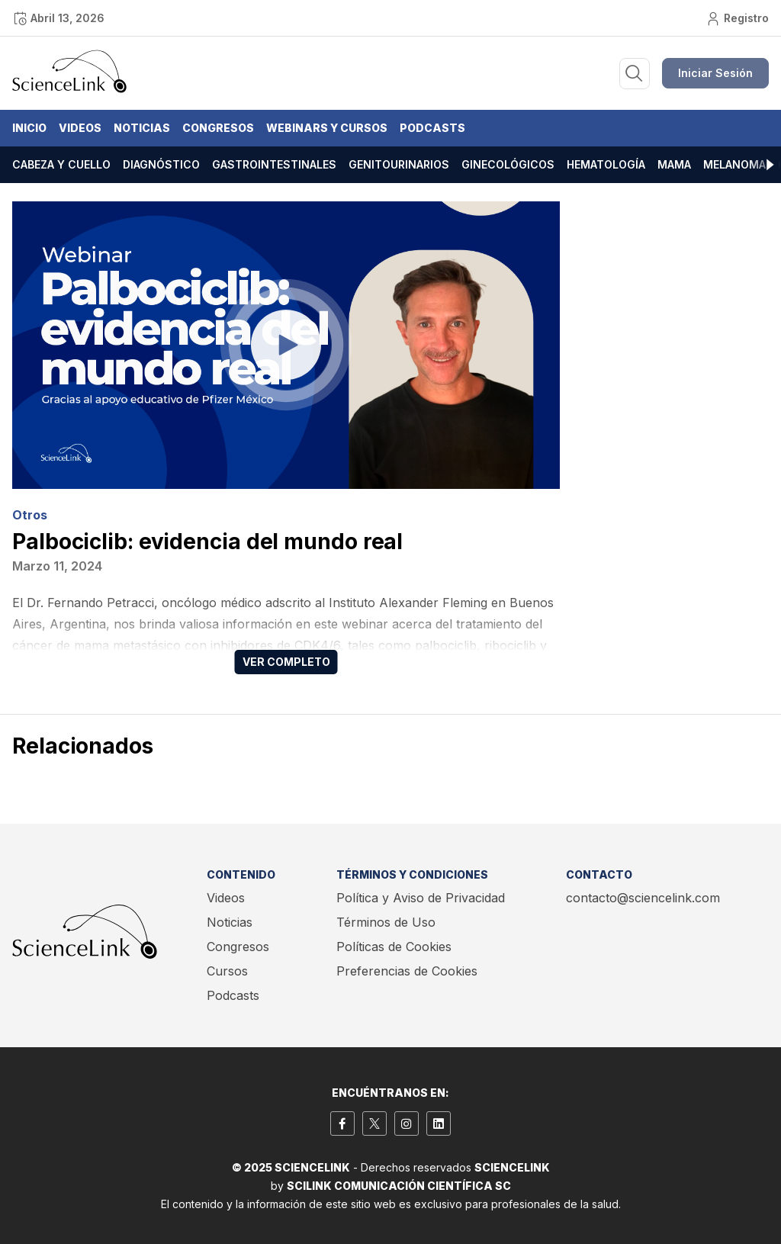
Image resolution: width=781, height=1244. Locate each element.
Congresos (218, 127)
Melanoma (734, 164)
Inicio (29, 127)
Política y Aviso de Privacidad (420, 897)
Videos (80, 127)
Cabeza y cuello (61, 164)
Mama (674, 164)
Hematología (606, 164)
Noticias (142, 127)
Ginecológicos (507, 164)
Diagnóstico (161, 164)
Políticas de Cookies (394, 946)
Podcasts (432, 127)
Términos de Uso (385, 922)
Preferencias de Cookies (406, 971)
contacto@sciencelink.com (643, 897)
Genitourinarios (399, 164)
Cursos (227, 971)
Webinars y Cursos (326, 127)
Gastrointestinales (274, 164)
